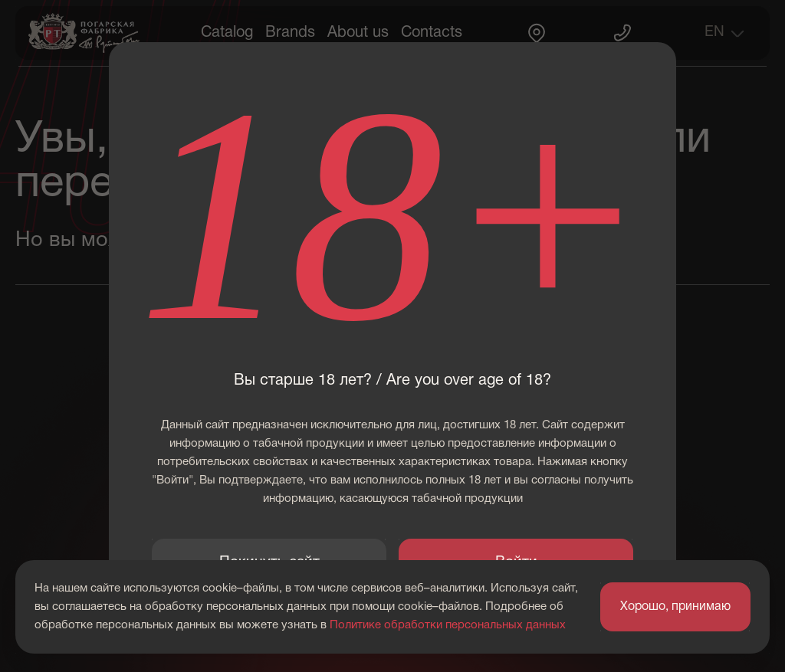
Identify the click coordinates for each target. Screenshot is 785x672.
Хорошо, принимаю (675, 607)
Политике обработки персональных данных (448, 625)
